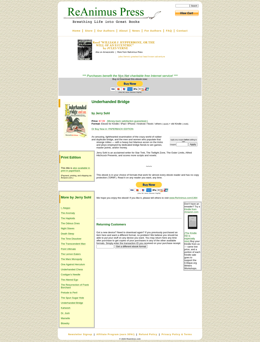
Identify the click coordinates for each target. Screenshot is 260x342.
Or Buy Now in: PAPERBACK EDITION (112, 129)
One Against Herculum (73, 264)
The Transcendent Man (73, 243)
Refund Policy (148, 334)
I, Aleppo (65, 208)
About (123, 30)
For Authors (152, 30)
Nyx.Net (123, 76)
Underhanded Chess (72, 269)
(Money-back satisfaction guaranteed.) (127, 121)
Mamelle (65, 318)
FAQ (169, 30)
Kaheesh (65, 308)
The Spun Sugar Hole (72, 297)
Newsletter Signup (80, 334)
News (136, 30)
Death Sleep (67, 233)
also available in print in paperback (75, 169)
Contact (182, 30)
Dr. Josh (65, 313)
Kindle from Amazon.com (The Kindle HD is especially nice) (192, 225)
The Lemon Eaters (71, 254)
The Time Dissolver (71, 238)
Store (89, 30)
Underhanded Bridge (72, 303)
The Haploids (68, 218)
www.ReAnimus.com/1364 (183, 197)
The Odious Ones (70, 223)
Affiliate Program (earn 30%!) (115, 334)
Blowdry (65, 323)
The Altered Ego (69, 279)
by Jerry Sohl (101, 113)
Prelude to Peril (69, 292)
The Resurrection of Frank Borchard (75, 286)
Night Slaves (67, 228)
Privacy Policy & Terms (176, 334)
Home (76, 30)
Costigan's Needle (70, 274)
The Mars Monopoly (71, 259)
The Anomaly (68, 213)
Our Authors (106, 30)
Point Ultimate (68, 249)
